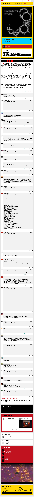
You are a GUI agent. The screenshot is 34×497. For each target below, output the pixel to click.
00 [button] (29, 110)
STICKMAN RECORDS (12, 281)
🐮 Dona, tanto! (23, 3)
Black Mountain (9, 39)
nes (4, 389)
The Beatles (6, 457)
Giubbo (5, 327)
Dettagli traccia (14, 428)
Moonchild (5, 176)
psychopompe (7, 46)
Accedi (4, 400)
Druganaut (7, 41)
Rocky (5, 170)
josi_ (4, 335)
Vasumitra (5, 94)
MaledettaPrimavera (7, 363)
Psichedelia (5, 50)
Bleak (4, 162)
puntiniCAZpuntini (7, 193)
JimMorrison (6, 356)
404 (18, 316)
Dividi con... (30, 57)
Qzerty (5, 150)
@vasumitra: (6, 292)
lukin (4, 119)
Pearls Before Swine (7, 450)
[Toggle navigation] (23, 1)
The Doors (6, 459)
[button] (25, 1)
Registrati (8, 400)
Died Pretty (6, 452)
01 (3, 417)
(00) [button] (32, 98)
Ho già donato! (30, 3)
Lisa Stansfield (6, 441)
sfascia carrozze (6, 100)
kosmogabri (5, 156)
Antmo (5, 369)
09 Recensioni (17, 492)
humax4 (5, 343)
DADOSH (5, 382)
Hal (4, 127)
